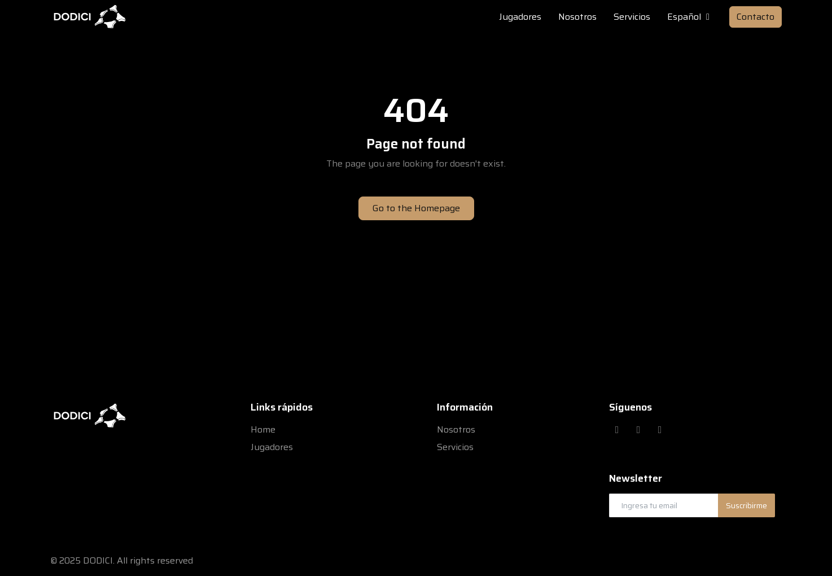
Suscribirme (746, 505)
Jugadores (272, 447)
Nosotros (456, 429)
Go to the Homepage (416, 208)
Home (263, 429)
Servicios (455, 447)
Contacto (755, 17)
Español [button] (689, 17)
